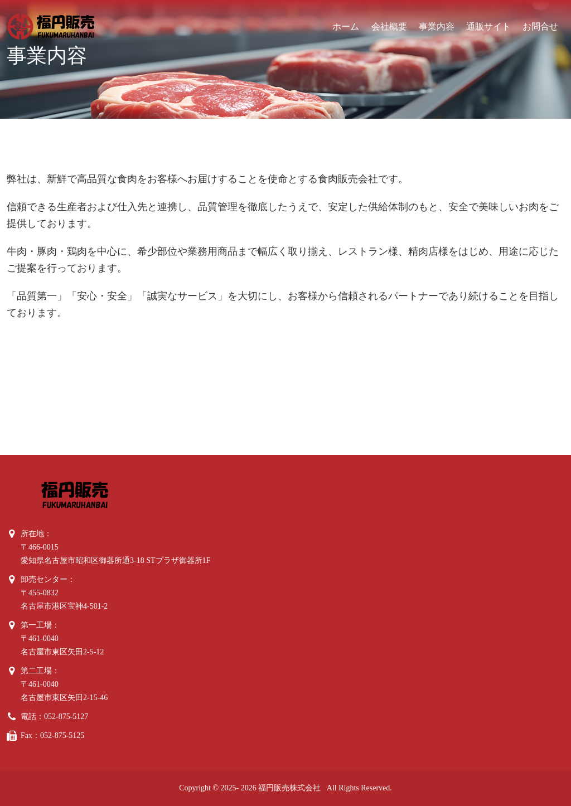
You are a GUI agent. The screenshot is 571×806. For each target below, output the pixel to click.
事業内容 (436, 26)
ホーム (345, 26)
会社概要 (389, 26)
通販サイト (488, 26)
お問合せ (540, 26)
